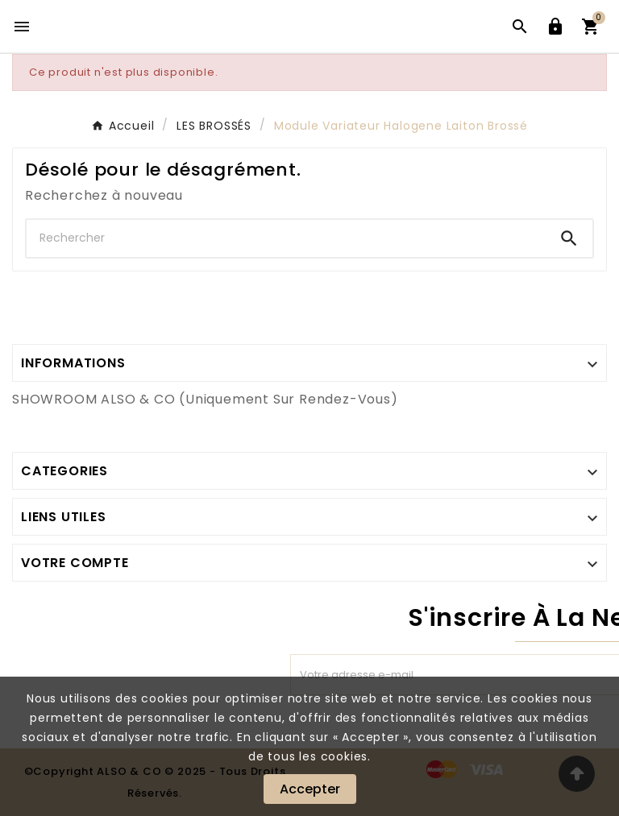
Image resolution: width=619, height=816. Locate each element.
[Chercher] (286, 238)
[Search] (569, 238)
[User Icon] (555, 26)
